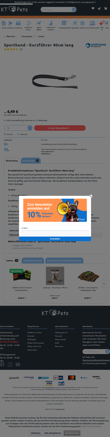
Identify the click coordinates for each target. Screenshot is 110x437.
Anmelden (55, 239)
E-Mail (24, 228)
